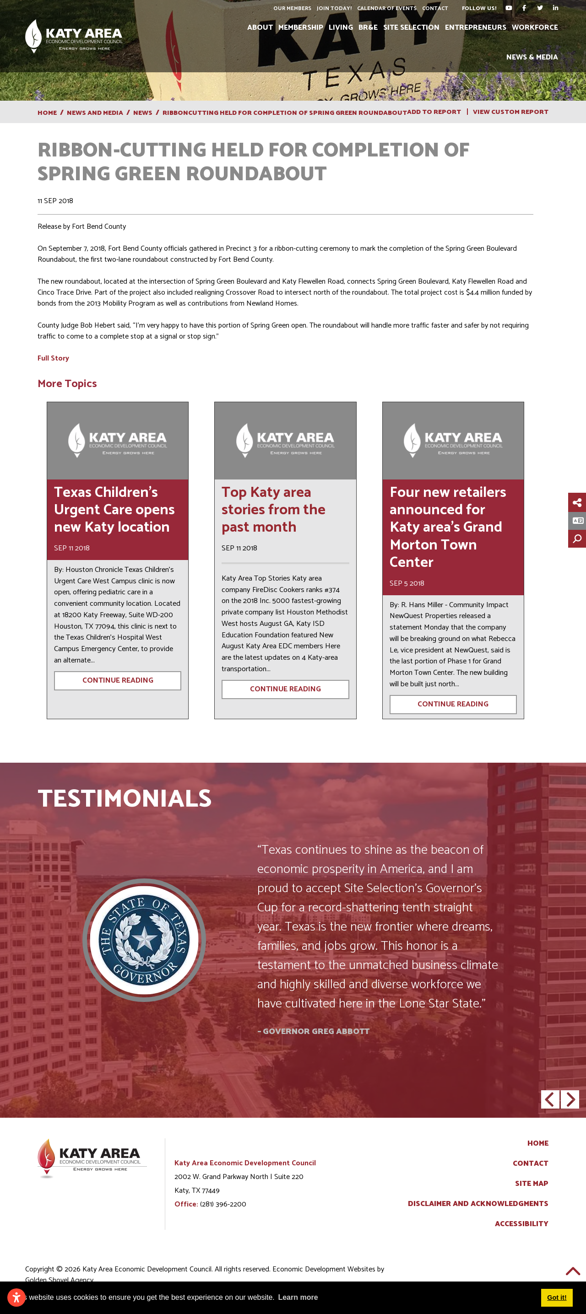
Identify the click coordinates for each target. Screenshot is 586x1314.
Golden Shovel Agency (59, 1280)
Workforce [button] (535, 28)
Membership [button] (300, 28)
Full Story (53, 358)
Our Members (292, 8)
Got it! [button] (556, 1297)
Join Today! (334, 8)
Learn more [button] (298, 1297)
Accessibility (521, 1224)
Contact (435, 8)
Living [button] (341, 28)
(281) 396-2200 (223, 1204)
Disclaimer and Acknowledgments (478, 1204)
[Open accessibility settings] (16, 1297)
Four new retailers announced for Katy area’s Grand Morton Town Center (448, 528)
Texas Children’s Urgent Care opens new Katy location (114, 510)
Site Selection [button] (411, 28)
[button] (550, 1099)
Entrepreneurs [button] (475, 28)
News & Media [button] (532, 57)
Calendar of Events (387, 8)
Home (537, 1143)
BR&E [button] (368, 28)
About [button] (260, 28)
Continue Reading (117, 680)
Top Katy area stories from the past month (274, 510)
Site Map (531, 1184)
